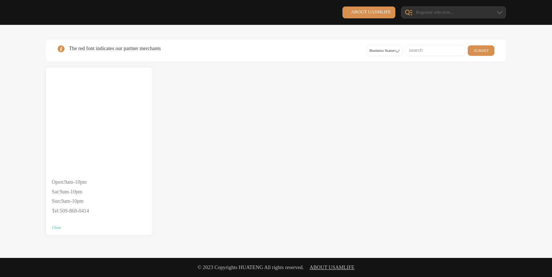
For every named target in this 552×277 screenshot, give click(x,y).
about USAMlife (332, 267)
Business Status (384, 50)
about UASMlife (371, 11)
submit (481, 50)
